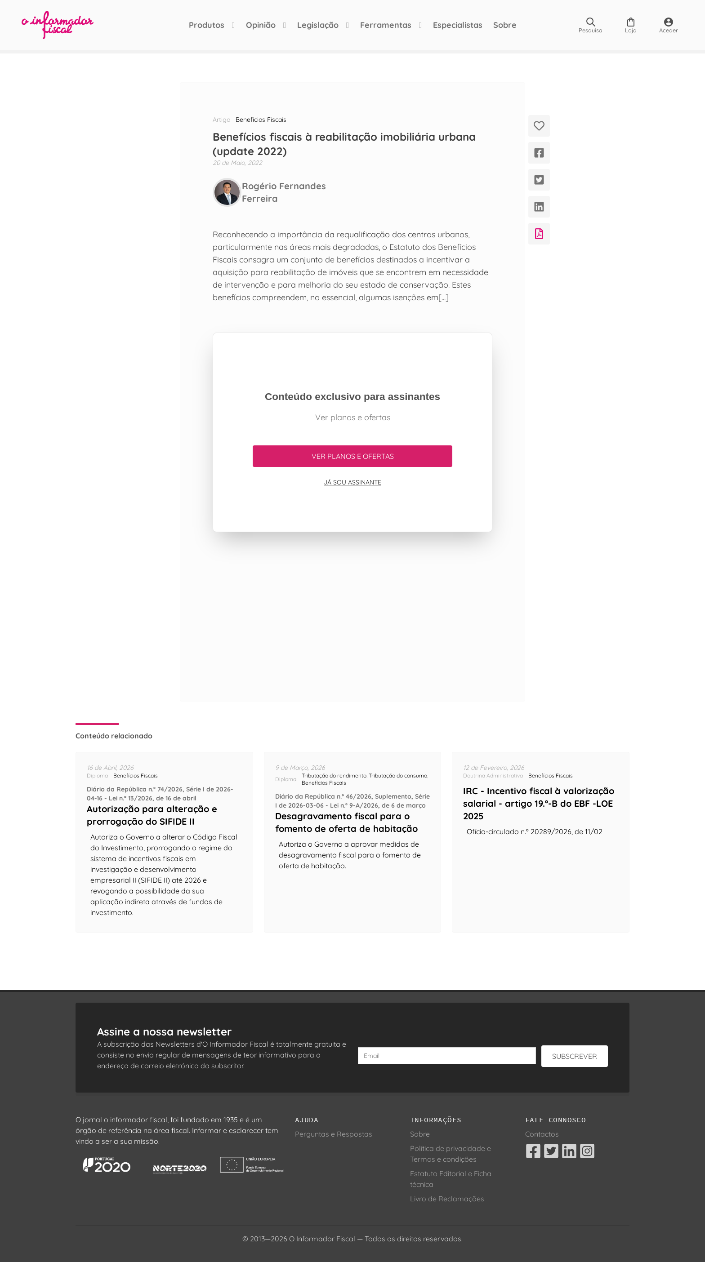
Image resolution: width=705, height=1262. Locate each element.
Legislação (318, 25)
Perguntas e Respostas (333, 1133)
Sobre (505, 25)
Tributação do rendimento (334, 775)
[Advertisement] (352, 617)
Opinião (261, 25)
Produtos (206, 25)
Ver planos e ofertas (353, 456)
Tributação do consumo (398, 775)
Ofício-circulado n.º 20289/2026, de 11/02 (534, 831)
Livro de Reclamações (447, 1198)
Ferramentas (385, 25)
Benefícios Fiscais (261, 120)
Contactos (542, 1133)
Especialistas (457, 25)
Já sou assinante (352, 482)
